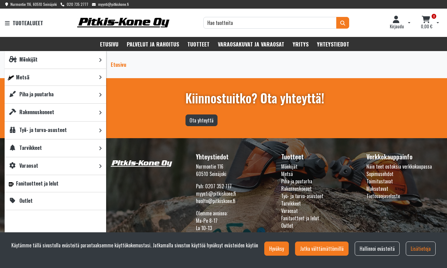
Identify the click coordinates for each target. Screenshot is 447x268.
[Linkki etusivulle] (123, 22)
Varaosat (289, 210)
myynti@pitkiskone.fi (113, 4)
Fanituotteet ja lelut (300, 218)
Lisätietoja (421, 248)
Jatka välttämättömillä (322, 248)
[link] (100, 60)
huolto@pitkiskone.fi (215, 201)
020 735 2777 (77, 4)
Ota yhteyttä (202, 120)
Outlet (287, 225)
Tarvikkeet (291, 203)
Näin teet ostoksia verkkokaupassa (399, 166)
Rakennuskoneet (296, 188)
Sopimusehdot (379, 174)
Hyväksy (276, 248)
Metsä (287, 174)
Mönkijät (289, 166)
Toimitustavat (379, 181)
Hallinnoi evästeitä (377, 248)
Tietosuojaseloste (383, 196)
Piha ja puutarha (296, 181)
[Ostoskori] (427, 23)
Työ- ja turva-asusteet (302, 196)
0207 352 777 (218, 186)
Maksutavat (377, 188)
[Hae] (270, 23)
